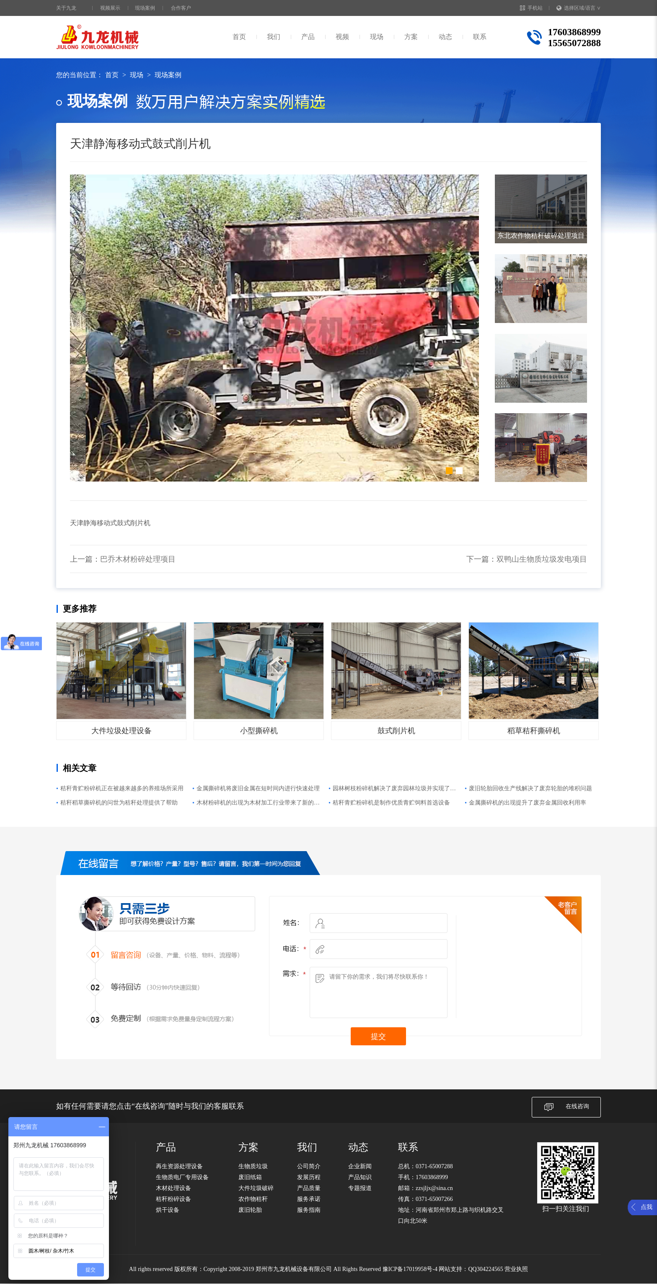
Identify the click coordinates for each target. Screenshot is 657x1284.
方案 (411, 36)
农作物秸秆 (253, 1199)
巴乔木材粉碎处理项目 (138, 559)
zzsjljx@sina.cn (434, 1188)
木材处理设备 (173, 1188)
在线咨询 (566, 1107)
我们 (273, 36)
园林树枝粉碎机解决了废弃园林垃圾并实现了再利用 (394, 789)
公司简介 (309, 1166)
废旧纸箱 (250, 1177)
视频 (342, 36)
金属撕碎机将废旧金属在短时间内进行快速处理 (258, 788)
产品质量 (309, 1188)
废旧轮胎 (250, 1210)
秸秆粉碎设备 (173, 1199)
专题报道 (360, 1188)
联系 (479, 36)
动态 (445, 36)
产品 (308, 36)
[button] (449, 470)
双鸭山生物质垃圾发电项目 (542, 559)
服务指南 (309, 1210)
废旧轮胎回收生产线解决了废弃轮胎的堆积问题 (530, 788)
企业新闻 (360, 1166)
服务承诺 (309, 1199)
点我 (646, 1207)
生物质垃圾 (253, 1166)
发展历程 (309, 1177)
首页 (239, 36)
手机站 (531, 8)
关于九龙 (66, 8)
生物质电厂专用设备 (182, 1177)
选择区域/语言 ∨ (578, 8)
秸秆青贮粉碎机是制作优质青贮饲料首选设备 (391, 803)
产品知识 (360, 1177)
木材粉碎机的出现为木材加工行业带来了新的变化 (258, 804)
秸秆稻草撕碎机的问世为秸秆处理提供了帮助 (119, 803)
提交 (378, 1036)
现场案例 (145, 8)
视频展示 (110, 8)
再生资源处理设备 (179, 1166)
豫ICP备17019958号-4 (410, 1269)
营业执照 (516, 1269)
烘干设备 (167, 1210)
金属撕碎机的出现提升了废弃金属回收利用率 (527, 803)
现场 (376, 36)
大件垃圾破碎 (256, 1188)
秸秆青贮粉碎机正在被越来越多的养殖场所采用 (122, 788)
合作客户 (181, 8)
